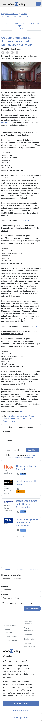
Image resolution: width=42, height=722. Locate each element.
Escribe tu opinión (11, 575)
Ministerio (32, 416)
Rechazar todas (21, 710)
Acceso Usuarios (11, 636)
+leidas (7, 569)
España (6, 418)
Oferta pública (26, 418)
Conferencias (29, 639)
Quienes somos (10, 625)
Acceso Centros (10, 641)
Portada (7, 23)
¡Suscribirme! (32, 450)
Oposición (15, 418)
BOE (27, 221)
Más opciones (21, 717)
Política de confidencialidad (22, 458)
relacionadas (21, 569)
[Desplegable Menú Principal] (4, 3)
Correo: (4, 595)
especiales (34, 569)
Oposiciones (34, 23)
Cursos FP (28, 635)
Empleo (12, 416)
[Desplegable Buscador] (38, 4)
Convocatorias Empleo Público (19, 25)
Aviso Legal (30, 455)
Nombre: (5, 586)
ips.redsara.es (6, 123)
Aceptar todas (21, 703)
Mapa (6, 621)
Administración (9, 421)
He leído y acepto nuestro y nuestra (21, 456)
